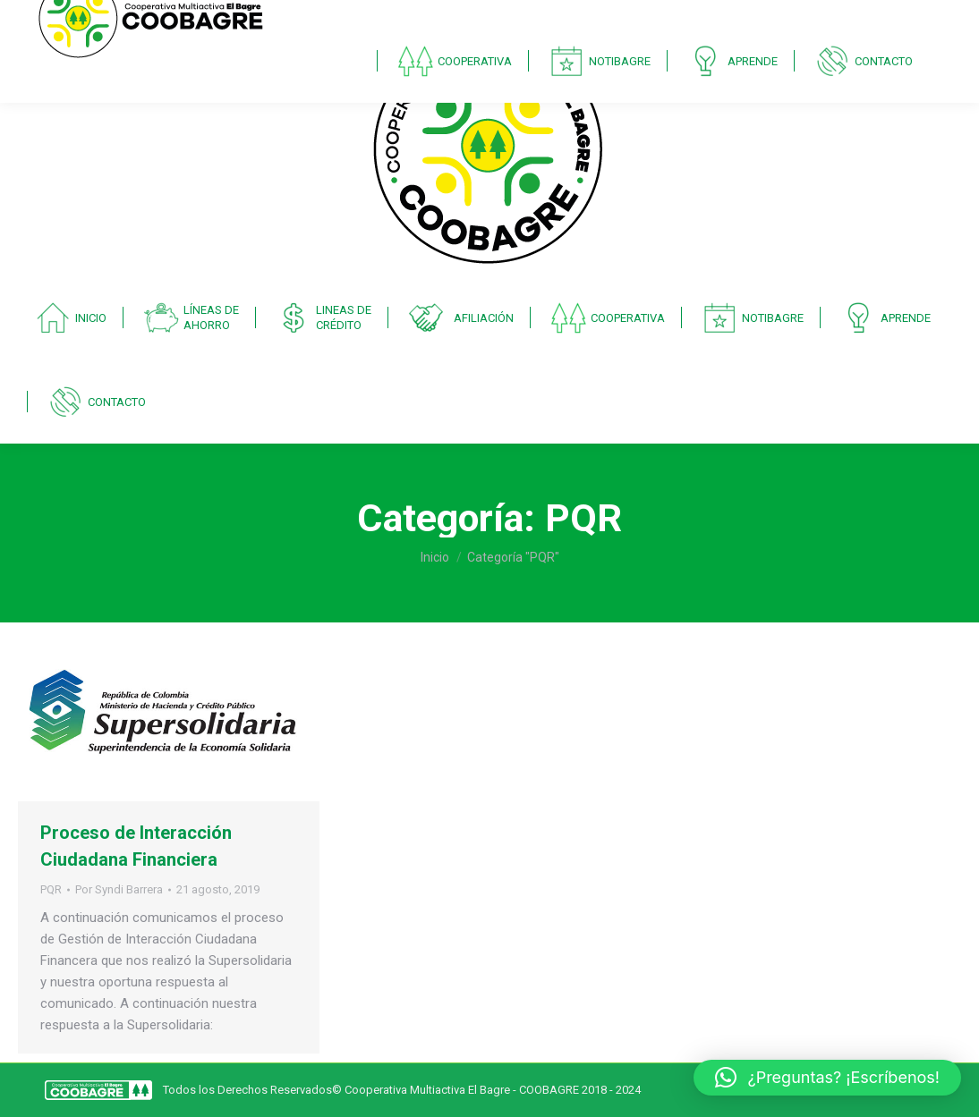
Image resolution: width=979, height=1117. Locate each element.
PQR (51, 889)
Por (119, 889)
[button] (827, 1078)
